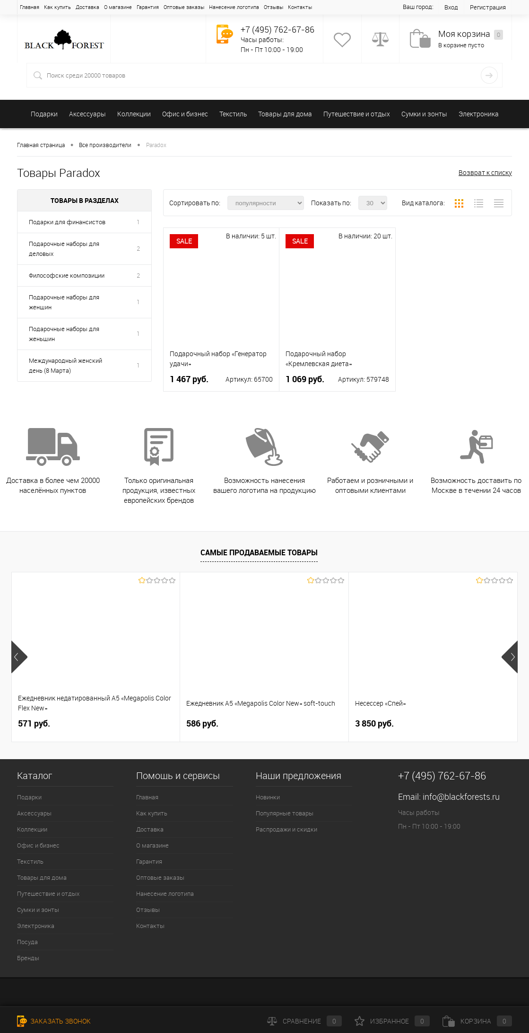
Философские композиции (66, 275)
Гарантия (148, 6)
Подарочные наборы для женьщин (64, 333)
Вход (451, 7)
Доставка (87, 6)
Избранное (392, 1020)
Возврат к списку (485, 172)
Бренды (28, 958)
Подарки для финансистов (67, 222)
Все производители (105, 145)
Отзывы (273, 6)
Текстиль (233, 113)
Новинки (268, 797)
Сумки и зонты (424, 113)
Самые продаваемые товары (259, 552)
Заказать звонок (54, 1020)
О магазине (118, 6)
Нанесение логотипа (234, 6)
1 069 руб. (305, 379)
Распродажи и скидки (286, 829)
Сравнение (304, 1020)
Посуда (27, 941)
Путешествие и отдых (356, 113)
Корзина (477, 1020)
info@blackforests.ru (461, 796)
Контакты (300, 6)
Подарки (44, 113)
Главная (29, 6)
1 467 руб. (189, 379)
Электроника (479, 113)
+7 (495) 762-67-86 (277, 29)
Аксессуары (87, 113)
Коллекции (134, 113)
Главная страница (41, 145)
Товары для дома (285, 113)
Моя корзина (470, 34)
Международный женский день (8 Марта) (65, 365)
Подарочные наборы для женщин (64, 302)
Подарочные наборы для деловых (64, 248)
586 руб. (202, 723)
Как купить (57, 6)
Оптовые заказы (184, 6)
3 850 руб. (374, 723)
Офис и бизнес (185, 113)
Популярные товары (284, 813)
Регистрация (488, 7)
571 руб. (34, 723)
